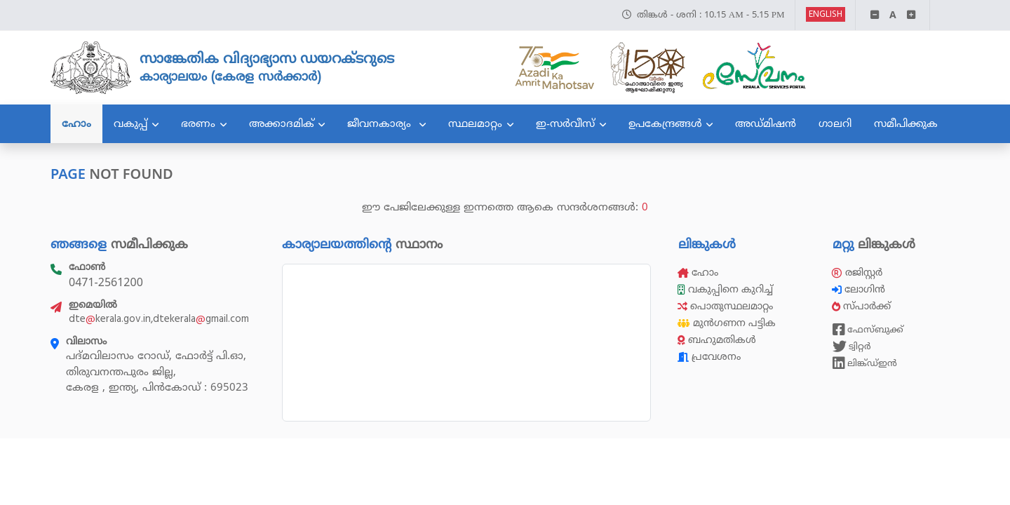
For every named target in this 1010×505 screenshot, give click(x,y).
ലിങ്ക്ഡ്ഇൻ (865, 363)
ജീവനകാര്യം (381, 123)
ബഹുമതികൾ (717, 339)
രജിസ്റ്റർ (857, 272)
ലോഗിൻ (860, 289)
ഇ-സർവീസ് (565, 123)
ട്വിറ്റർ (852, 346)
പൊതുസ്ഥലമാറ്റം (725, 306)
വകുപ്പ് (130, 123)
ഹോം (76, 123)
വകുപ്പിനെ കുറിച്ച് (727, 289)
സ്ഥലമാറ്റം (475, 123)
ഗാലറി (835, 123)
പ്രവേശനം (709, 356)
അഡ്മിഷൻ (765, 123)
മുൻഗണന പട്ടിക (727, 323)
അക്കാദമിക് (281, 123)
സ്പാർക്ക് (863, 306)
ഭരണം (198, 123)
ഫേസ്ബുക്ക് (868, 330)
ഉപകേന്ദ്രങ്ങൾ (665, 123)
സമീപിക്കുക (906, 123)
